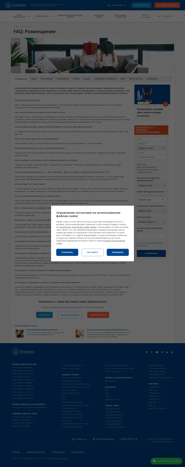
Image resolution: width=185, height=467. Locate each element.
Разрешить (117, 252)
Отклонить (67, 252)
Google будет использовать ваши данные (78, 227)
